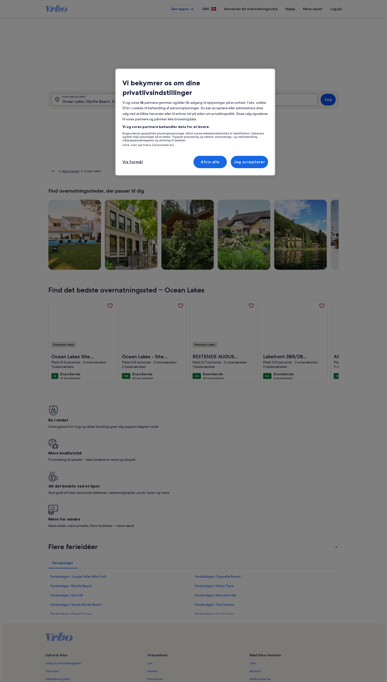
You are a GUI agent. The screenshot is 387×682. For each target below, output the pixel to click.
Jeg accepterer (249, 162)
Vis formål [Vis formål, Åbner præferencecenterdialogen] (132, 162)
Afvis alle (210, 162)
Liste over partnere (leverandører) (148, 145)
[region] (195, 122)
